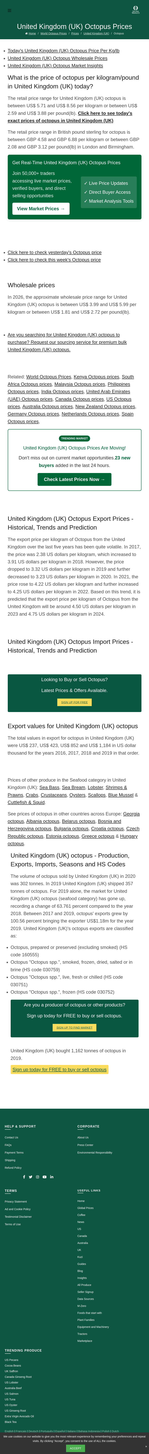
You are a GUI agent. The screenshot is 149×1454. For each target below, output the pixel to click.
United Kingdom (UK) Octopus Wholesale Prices (58, 58)
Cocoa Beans (13, 1365)
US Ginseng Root (15, 1410)
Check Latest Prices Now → (74, 479)
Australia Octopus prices (47, 406)
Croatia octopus (107, 828)
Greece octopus (98, 836)
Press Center (85, 1145)
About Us (83, 1137)
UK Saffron (11, 1371)
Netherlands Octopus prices (90, 413)
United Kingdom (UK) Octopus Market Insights (55, 65)
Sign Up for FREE (74, 702)
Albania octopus (42, 821)
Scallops (97, 795)
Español (60, 1431)
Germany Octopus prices (33, 413)
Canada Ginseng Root (18, 1376)
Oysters (77, 795)
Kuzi (80, 1257)
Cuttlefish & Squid (26, 802)
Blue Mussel (120, 795)
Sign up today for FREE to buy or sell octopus (60, 1069)
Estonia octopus (62, 836)
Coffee (81, 1215)
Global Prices (86, 1208)
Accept (75, 1448)
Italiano (71, 1431)
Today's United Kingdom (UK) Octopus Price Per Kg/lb (64, 50)
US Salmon (12, 1393)
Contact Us (11, 1137)
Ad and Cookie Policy (18, 1209)
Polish (105, 1431)
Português (47, 1431)
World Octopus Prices (53, 33)
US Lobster (11, 1382)
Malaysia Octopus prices (79, 384)
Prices (75, 33)
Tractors (82, 1333)
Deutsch (33, 1431)
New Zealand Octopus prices (105, 406)
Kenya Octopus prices (96, 376)
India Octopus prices (62, 391)
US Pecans (11, 1359)
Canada (82, 1236)
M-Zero (82, 1305)
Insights (82, 1277)
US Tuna (10, 1399)
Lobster (95, 787)
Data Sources (86, 1298)
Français (21, 1431)
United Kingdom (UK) (96, 33)
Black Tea (10, 1421)
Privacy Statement (16, 1201)
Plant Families (86, 1319)
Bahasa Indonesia (89, 1431)
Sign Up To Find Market (75, 1027)
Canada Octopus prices (79, 399)
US (79, 1229)
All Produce (84, 1284)
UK (79, 1250)
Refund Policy (13, 1167)
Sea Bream (73, 787)
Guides (82, 1263)
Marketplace (85, 1340)
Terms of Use (13, 1224)
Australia (83, 1243)
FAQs (8, 1145)
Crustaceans (54, 795)
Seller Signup (86, 1291)
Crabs (32, 795)
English (9, 1431)
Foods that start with (90, 1312)
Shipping (10, 1160)
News (81, 1222)
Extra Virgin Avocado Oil (19, 1416)
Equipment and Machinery (93, 1326)
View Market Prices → (41, 208)
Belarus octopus (78, 821)
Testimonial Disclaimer (18, 1216)
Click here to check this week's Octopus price (54, 259)
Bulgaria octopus (71, 828)
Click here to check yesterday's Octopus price (55, 252)
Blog (80, 1270)
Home (32, 33)
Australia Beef (13, 1388)
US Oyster (11, 1405)
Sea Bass (49, 787)
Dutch (115, 1431)
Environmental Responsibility (95, 1152)
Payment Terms (14, 1152)
